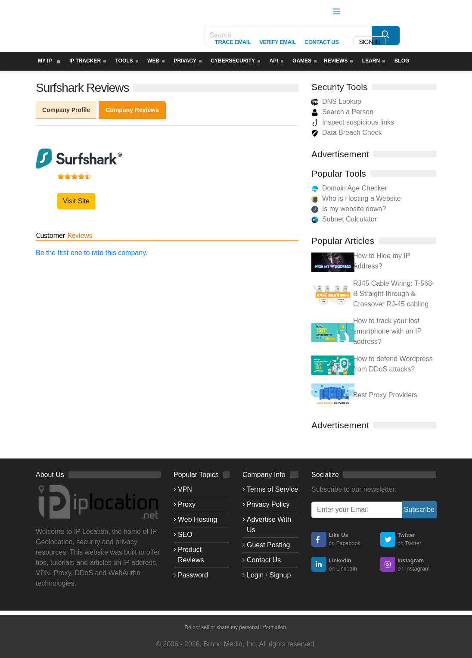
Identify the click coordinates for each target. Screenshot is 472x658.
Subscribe (419, 509)
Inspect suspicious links (352, 122)
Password (193, 575)
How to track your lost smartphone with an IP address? (387, 331)
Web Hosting (197, 519)
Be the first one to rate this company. (91, 252)
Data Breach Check (346, 132)
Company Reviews (132, 109)
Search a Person (342, 111)
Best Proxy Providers (385, 395)
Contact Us (264, 560)
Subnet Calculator (349, 219)
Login (255, 575)
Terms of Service (272, 489)
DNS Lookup (336, 101)
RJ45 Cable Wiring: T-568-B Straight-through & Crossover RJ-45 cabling (393, 294)
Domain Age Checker (354, 188)
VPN (185, 489)
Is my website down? (354, 208)
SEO (185, 534)
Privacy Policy (268, 504)
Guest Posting (268, 545)
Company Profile (66, 109)
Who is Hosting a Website (361, 198)
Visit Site (76, 201)
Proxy (187, 504)
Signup (280, 575)
